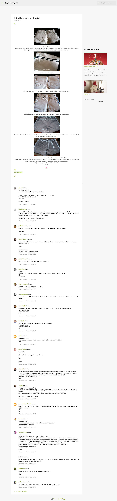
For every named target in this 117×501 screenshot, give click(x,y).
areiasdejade (22, 468)
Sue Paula (21, 321)
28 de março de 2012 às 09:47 (27, 487)
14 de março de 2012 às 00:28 (27, 254)
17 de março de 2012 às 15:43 (27, 427)
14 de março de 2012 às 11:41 (27, 301)
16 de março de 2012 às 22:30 (27, 399)
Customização (18, 172)
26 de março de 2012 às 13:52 (27, 463)
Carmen (21, 418)
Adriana (21, 385)
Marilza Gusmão (23, 294)
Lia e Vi (21, 187)
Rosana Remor (23, 259)
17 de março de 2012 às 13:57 (27, 414)
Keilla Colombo (23, 225)
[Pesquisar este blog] (107, 3)
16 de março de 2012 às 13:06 (27, 364)
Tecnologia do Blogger (58, 499)
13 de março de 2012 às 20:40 (27, 204)
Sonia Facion (22, 349)
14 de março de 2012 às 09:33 (27, 279)
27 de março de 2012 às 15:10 (27, 477)
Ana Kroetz (11, 2)
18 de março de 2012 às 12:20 (27, 452)
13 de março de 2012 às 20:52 (27, 234)
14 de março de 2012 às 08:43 (27, 264)
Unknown (21, 335)
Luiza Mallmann (23, 239)
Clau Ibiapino (22, 209)
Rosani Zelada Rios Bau (25, 404)
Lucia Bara (21, 269)
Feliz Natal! (87, 94)
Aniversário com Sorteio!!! (91, 66)
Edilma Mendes (23, 482)
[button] (15, 24)
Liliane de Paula (23, 284)
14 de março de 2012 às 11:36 (27, 289)
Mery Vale (21, 369)
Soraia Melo (22, 306)
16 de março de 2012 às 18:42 (27, 380)
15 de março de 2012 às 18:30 (27, 344)
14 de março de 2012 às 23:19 (27, 331)
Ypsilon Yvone (23, 432)
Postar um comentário (20, 491)
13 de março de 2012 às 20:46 (27, 221)
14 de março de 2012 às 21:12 (27, 316)
